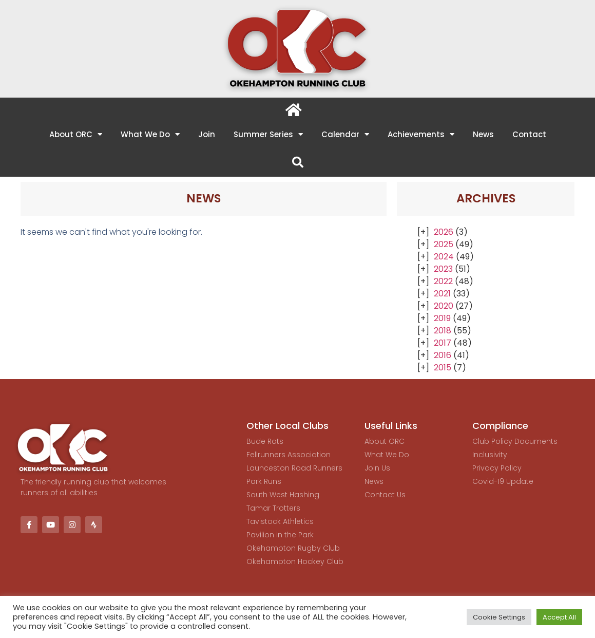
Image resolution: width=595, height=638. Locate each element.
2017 (442, 343)
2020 (443, 306)
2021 (442, 293)
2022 (443, 281)
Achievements (421, 134)
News (483, 134)
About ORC (75, 134)
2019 (442, 318)
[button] (297, 162)
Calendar (345, 134)
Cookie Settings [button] (499, 617)
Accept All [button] (559, 617)
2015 (442, 367)
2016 (442, 355)
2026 (443, 232)
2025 (443, 244)
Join (206, 134)
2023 (443, 269)
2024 (444, 256)
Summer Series (268, 134)
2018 (442, 330)
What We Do (150, 134)
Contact (529, 134)
